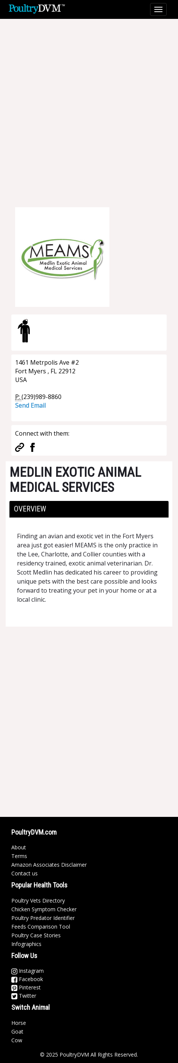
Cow (16, 1040)
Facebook (27, 979)
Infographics (26, 943)
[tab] (89, 509)
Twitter (23, 995)
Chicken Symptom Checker (44, 909)
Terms (19, 856)
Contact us (24, 873)
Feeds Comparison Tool (40, 926)
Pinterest (26, 987)
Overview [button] (30, 508)
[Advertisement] (89, 108)
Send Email (30, 405)
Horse (18, 1022)
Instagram (27, 970)
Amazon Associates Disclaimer (49, 864)
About (18, 847)
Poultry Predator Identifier (43, 917)
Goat (17, 1031)
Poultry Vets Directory (38, 900)
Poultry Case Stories (36, 935)
